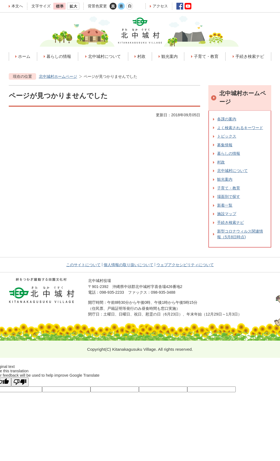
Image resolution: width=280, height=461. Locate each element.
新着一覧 (224, 205)
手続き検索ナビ (230, 222)
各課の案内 (226, 119)
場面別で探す (228, 196)
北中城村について (232, 170)
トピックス (226, 136)
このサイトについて (83, 265)
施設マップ (226, 214)
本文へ (17, 6)
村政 (221, 162)
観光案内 (224, 179)
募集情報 (224, 145)
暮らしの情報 (228, 153)
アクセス (160, 6)
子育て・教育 (228, 188)
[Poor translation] (20, 381)
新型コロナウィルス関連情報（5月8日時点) (240, 234)
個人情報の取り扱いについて (128, 265)
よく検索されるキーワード (240, 128)
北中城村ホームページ (58, 76)
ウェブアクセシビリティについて (185, 265)
